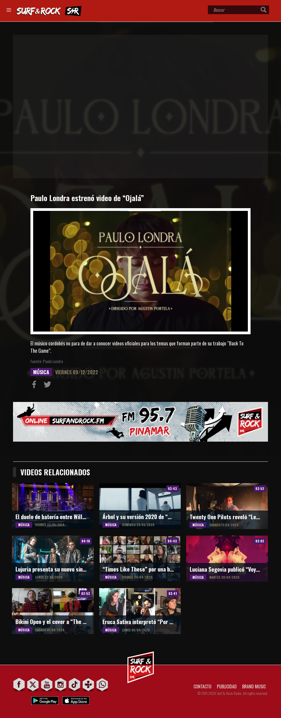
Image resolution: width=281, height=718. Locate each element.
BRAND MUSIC (254, 686)
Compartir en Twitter (49, 386)
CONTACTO (202, 686)
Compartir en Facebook (35, 386)
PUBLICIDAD (227, 686)
